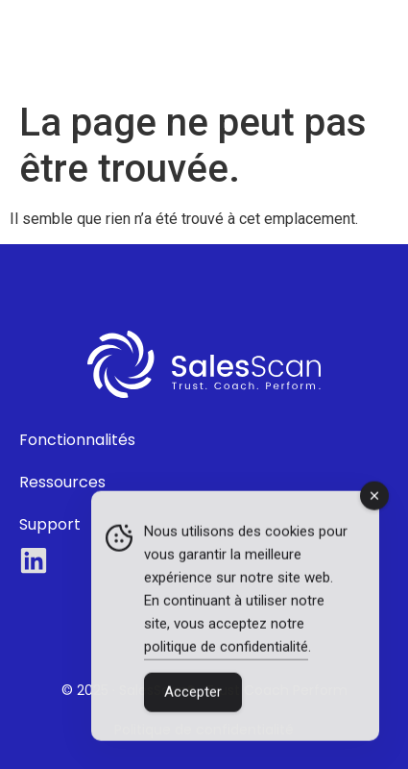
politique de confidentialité (226, 648)
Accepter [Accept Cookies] (193, 693)
